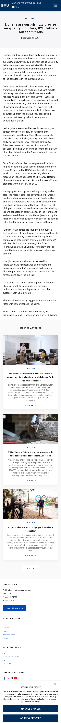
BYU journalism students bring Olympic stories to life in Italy (30, 536)
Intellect (30, 18)
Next (30, 575)
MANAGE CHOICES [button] (31, 708)
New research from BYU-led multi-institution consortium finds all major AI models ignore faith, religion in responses (30, 378)
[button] (55, 684)
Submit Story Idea (17, 615)
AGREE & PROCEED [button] (30, 718)
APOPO (31, 472)
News (15, 7)
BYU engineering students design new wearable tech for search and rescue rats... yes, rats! (30, 458)
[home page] (5, 5)
